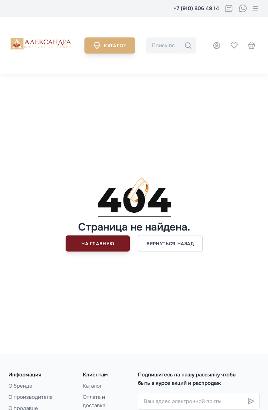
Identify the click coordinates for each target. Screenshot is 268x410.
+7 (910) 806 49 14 (196, 8)
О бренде (20, 385)
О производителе (30, 397)
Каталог (110, 45)
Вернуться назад (170, 244)
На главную (97, 244)
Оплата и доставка (94, 401)
